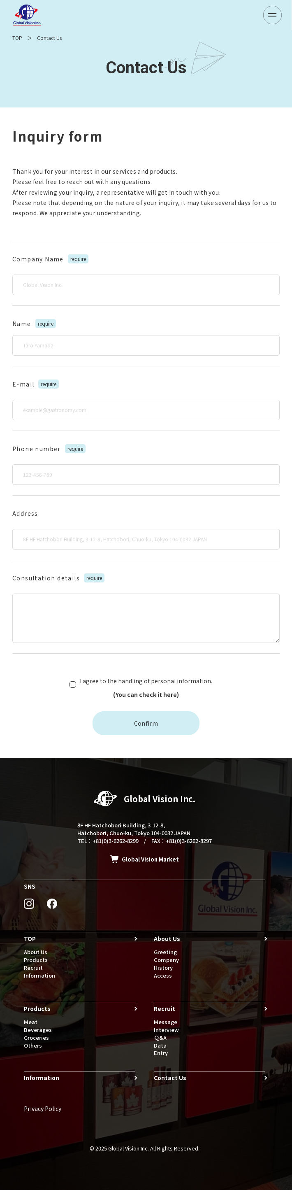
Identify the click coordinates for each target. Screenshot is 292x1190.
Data (160, 1045)
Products (36, 960)
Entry (161, 1053)
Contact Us (170, 1078)
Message (165, 1022)
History (163, 967)
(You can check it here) (146, 694)
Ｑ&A (160, 1037)
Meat (30, 1022)
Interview (166, 1030)
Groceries (36, 1037)
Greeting (165, 952)
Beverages (38, 1030)
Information (39, 975)
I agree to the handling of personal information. (146, 688)
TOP (17, 37)
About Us (35, 952)
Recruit (33, 967)
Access (163, 975)
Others (33, 1045)
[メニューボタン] (272, 15)
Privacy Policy (42, 1108)
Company (166, 960)
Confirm (146, 723)
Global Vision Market (150, 859)
